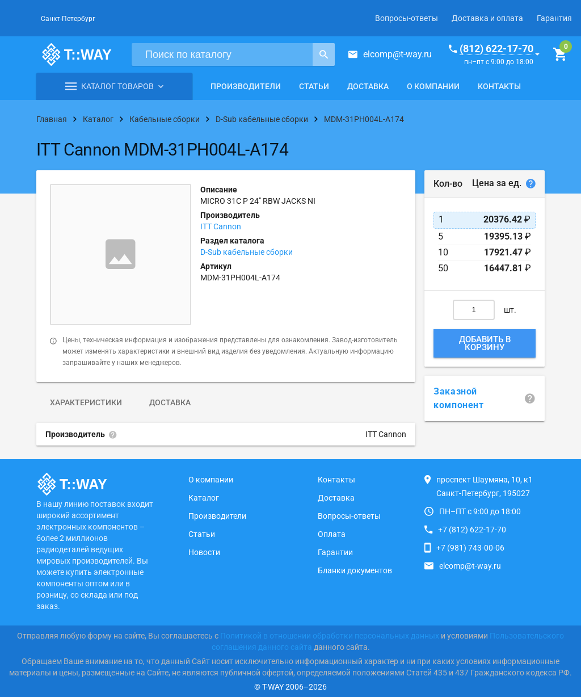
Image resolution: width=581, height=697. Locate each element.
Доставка (368, 86)
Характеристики (86, 402)
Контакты (499, 86)
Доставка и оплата (487, 18)
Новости (204, 552)
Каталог (203, 497)
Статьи (314, 86)
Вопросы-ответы (406, 18)
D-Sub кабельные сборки (246, 252)
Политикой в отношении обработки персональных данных (329, 635)
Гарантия (554, 18)
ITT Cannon (220, 226)
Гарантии (335, 552)
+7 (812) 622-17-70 (472, 529)
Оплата (332, 534)
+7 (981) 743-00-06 (470, 547)
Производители (245, 86)
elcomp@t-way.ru (397, 54)
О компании (433, 86)
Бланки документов (355, 570)
